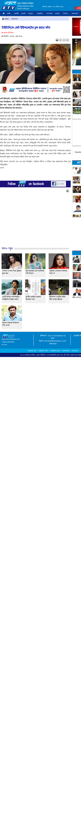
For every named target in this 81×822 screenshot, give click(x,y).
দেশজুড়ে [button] (31, 13)
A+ (67, 40)
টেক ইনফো (66, 351)
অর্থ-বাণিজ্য (49, 13)
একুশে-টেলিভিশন (41, 355)
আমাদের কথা (32, 351)
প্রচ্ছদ (5, 18)
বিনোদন (14, 18)
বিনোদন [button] (66, 13)
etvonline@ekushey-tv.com (55, 341)
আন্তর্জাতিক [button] (40, 13)
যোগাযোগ (75, 351)
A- (60, 40)
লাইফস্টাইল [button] (75, 13)
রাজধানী (23, 13)
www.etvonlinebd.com (11, 339)
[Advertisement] (40, 222)
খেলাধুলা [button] (58, 13)
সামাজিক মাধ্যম (55, 351)
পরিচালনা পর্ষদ (43, 351)
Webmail (52, 343)
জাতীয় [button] (9, 13)
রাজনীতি (16, 13)
